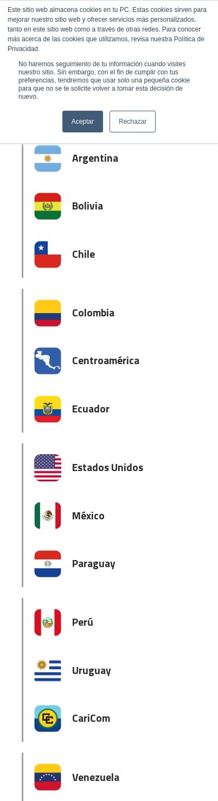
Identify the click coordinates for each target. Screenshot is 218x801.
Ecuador (91, 408)
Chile (83, 254)
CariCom (91, 718)
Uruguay (91, 670)
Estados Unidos (107, 467)
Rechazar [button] (132, 121)
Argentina (95, 158)
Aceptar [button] (83, 121)
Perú (82, 622)
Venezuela (95, 777)
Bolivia (87, 205)
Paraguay (94, 563)
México (88, 515)
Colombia (93, 312)
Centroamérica (105, 360)
